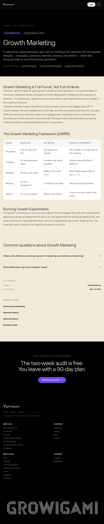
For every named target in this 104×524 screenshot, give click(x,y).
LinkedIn (57, 458)
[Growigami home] (8, 4)
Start (91, 5)
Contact (21, 412)
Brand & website (9, 441)
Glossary (6, 26)
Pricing (56, 431)
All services (7, 448)
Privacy (13, 412)
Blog (56, 435)
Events (6, 471)
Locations (7, 478)
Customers (58, 428)
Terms (5, 412)
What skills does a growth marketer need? (25, 267)
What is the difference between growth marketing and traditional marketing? (43, 256)
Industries (7, 475)
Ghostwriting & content (12, 438)
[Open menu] (98, 4)
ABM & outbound (10, 428)
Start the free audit (52, 380)
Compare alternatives (11, 468)
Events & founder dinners (13, 445)
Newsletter (58, 461)
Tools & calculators (10, 465)
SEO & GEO (8, 431)
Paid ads (6, 435)
